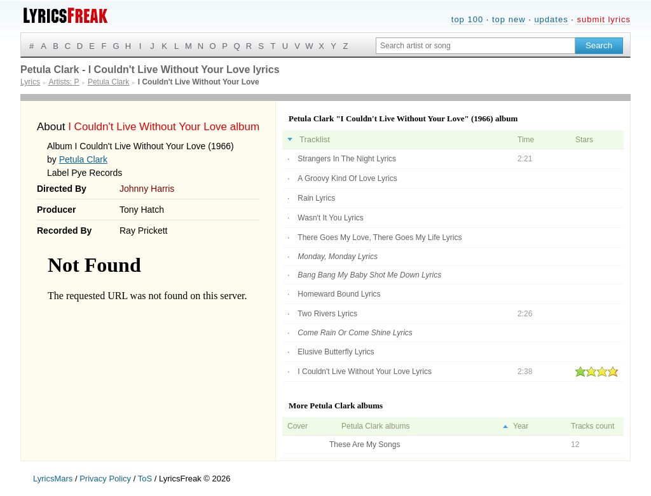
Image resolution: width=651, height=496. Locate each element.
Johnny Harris (147, 189)
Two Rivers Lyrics (327, 313)
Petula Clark (83, 159)
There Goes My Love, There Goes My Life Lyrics (380, 237)
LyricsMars (52, 478)
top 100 (467, 19)
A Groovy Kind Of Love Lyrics (347, 178)
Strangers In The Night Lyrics (347, 158)
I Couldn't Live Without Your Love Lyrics (365, 371)
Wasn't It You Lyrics (330, 217)
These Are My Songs (364, 444)
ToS (145, 478)
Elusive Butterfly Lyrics (336, 351)
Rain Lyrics (316, 198)
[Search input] (475, 45)
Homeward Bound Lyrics (339, 294)
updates (551, 19)
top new (509, 19)
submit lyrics (604, 19)
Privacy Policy (105, 478)
